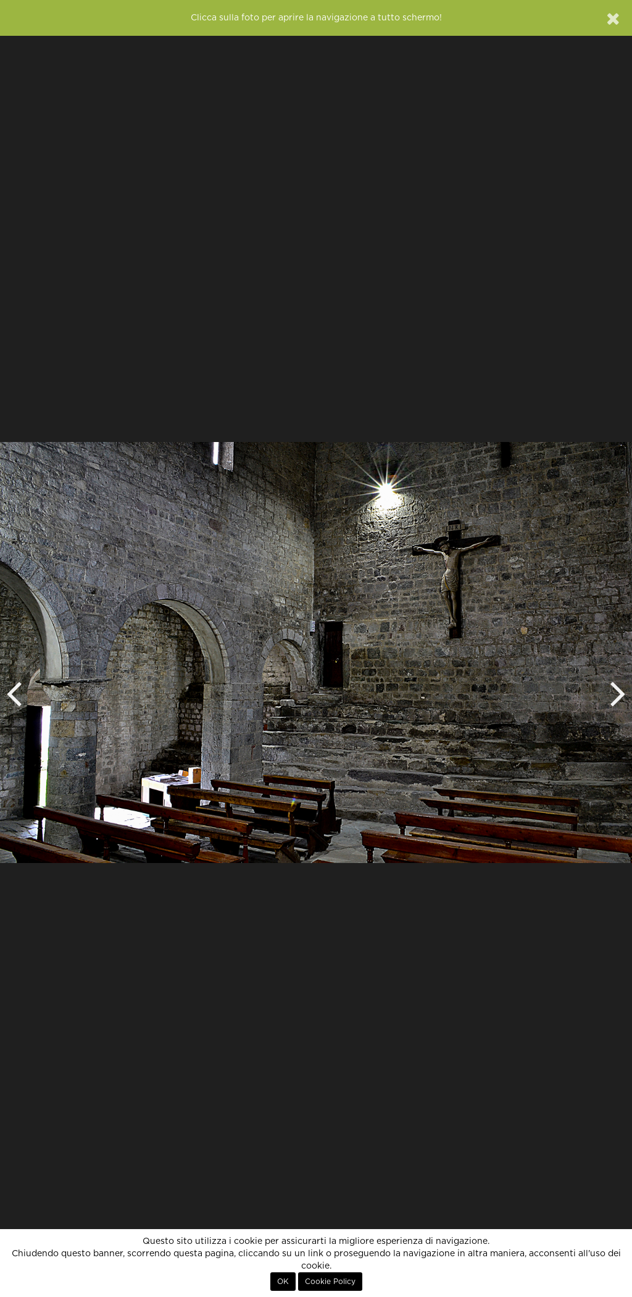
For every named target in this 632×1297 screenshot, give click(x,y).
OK (283, 1281)
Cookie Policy (330, 1281)
